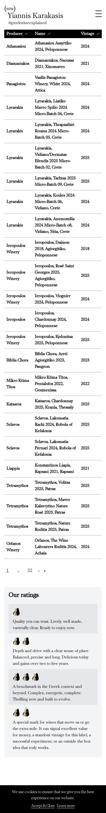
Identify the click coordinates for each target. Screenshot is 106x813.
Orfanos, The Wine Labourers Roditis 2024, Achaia (56, 547)
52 (30, 570)
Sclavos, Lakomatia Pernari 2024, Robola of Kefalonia (55, 448)
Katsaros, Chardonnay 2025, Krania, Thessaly (54, 404)
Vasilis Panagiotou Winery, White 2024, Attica (52, 84)
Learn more (66, 806)
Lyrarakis (14, 108)
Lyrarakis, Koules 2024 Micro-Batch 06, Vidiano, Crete (54, 201)
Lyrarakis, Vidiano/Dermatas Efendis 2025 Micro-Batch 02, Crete (53, 158)
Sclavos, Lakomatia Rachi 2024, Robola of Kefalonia (53, 424)
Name (43, 34)
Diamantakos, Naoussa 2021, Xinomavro (54, 63)
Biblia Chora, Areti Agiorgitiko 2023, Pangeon (51, 360)
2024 (85, 46)
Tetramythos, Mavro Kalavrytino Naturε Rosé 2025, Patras (52, 506)
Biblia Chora (17, 360)
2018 (85, 249)
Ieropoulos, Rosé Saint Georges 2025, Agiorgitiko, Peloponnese (54, 275)
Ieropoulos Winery (15, 249)
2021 (85, 64)
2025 (85, 158)
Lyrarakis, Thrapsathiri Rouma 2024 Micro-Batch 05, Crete (54, 131)
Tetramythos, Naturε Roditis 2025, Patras (52, 526)
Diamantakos (17, 64)
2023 (85, 360)
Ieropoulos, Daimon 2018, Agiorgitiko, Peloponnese (52, 249)
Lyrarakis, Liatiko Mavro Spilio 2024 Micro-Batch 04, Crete (54, 107)
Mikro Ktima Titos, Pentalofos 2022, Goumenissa (51, 384)
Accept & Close (43, 806)
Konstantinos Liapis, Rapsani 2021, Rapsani (54, 468)
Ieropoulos (15, 320)
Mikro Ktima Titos (17, 384)
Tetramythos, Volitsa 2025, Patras (52, 486)
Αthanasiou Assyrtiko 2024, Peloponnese (53, 46)
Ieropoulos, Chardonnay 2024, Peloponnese (51, 319)
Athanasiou (16, 46)
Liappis (13, 469)
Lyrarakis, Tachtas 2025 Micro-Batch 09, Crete (55, 181)
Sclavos (12, 425)
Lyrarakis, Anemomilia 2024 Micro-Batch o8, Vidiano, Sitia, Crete (54, 225)
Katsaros (13, 404)
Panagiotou (15, 84)
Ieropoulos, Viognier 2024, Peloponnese (52, 299)
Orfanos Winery (13, 547)
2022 (85, 384)
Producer (17, 34)
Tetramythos (17, 486)
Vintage (90, 34)
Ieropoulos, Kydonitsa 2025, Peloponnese (54, 340)
